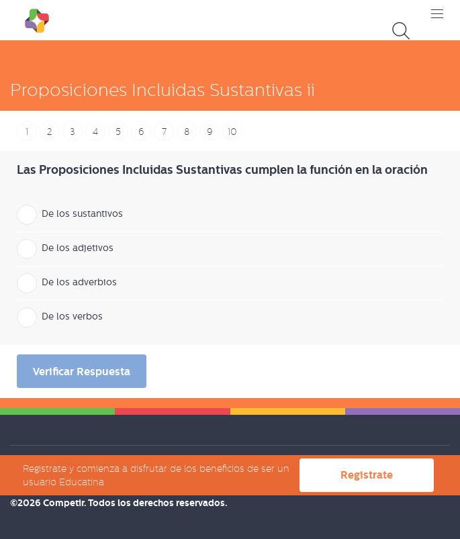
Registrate (366, 475)
